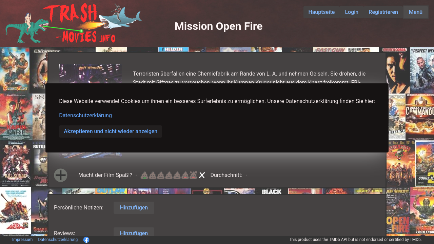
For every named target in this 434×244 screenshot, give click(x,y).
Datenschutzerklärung (85, 115)
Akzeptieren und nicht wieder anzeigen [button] (110, 131)
